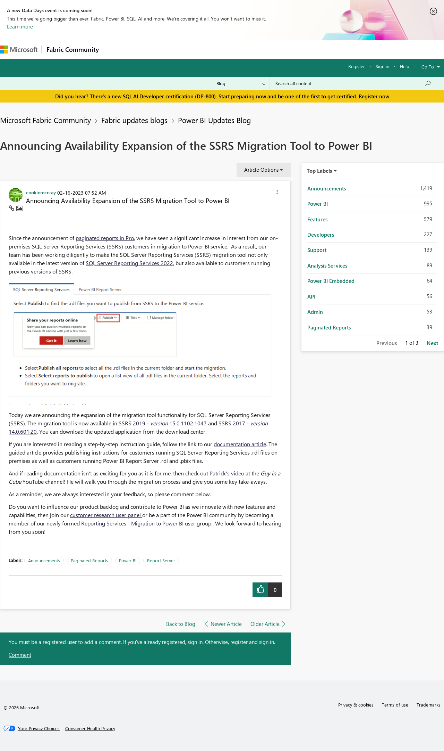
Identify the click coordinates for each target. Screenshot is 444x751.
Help (404, 66)
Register (356, 66)
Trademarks (429, 705)
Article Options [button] (261, 169)
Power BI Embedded (331, 280)
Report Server (161, 560)
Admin (315, 311)
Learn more (20, 26)
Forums (114, 49)
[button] (277, 193)
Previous (386, 343)
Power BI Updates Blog (214, 120)
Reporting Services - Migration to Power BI (132, 523)
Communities (204, 49)
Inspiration (145, 49)
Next (432, 343)
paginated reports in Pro (105, 238)
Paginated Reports (89, 560)
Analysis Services (327, 265)
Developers (320, 234)
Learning (262, 49)
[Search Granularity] (241, 83)
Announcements (44, 560)
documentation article (240, 444)
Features (317, 219)
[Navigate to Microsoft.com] (18, 50)
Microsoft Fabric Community (45, 120)
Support (291, 49)
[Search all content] (353, 83)
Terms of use (395, 705)
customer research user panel (106, 515)
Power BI (127, 560)
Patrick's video (227, 473)
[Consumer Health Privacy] (90, 728)
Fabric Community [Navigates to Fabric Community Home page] (72, 49)
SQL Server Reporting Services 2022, (130, 263)
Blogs (235, 49)
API (311, 296)
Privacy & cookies (356, 705)
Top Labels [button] (319, 170)
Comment (20, 654)
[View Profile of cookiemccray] (41, 192)
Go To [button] (427, 67)
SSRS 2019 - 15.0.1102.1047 (163, 423)
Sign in (382, 66)
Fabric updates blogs (134, 120)
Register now (374, 96)
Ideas (173, 49)
